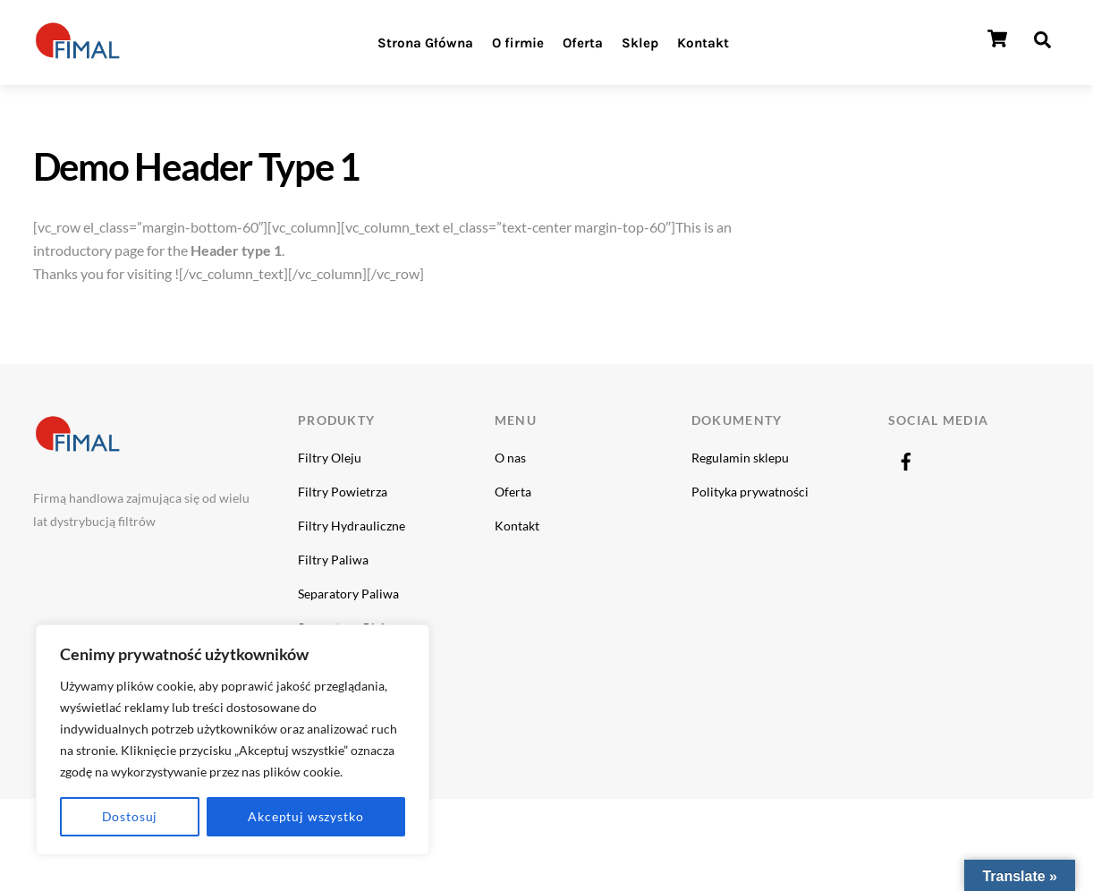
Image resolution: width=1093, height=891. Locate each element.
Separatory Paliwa (348, 593)
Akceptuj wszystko (305, 816)
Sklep (640, 43)
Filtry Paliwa (333, 559)
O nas (510, 457)
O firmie (518, 43)
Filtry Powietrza (342, 491)
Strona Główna (425, 43)
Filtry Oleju (329, 457)
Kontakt (703, 43)
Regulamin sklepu (740, 457)
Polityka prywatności (750, 491)
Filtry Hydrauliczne (351, 525)
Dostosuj (130, 816)
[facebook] (906, 457)
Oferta (583, 43)
